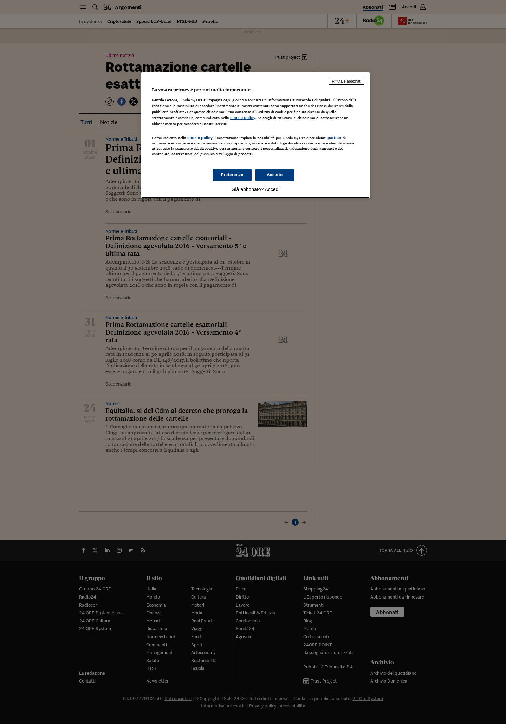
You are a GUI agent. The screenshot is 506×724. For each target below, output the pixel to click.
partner (334, 138)
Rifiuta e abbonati (346, 81)
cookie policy (242, 118)
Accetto (275, 175)
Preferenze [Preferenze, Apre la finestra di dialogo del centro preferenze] (232, 175)
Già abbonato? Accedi (256, 189)
